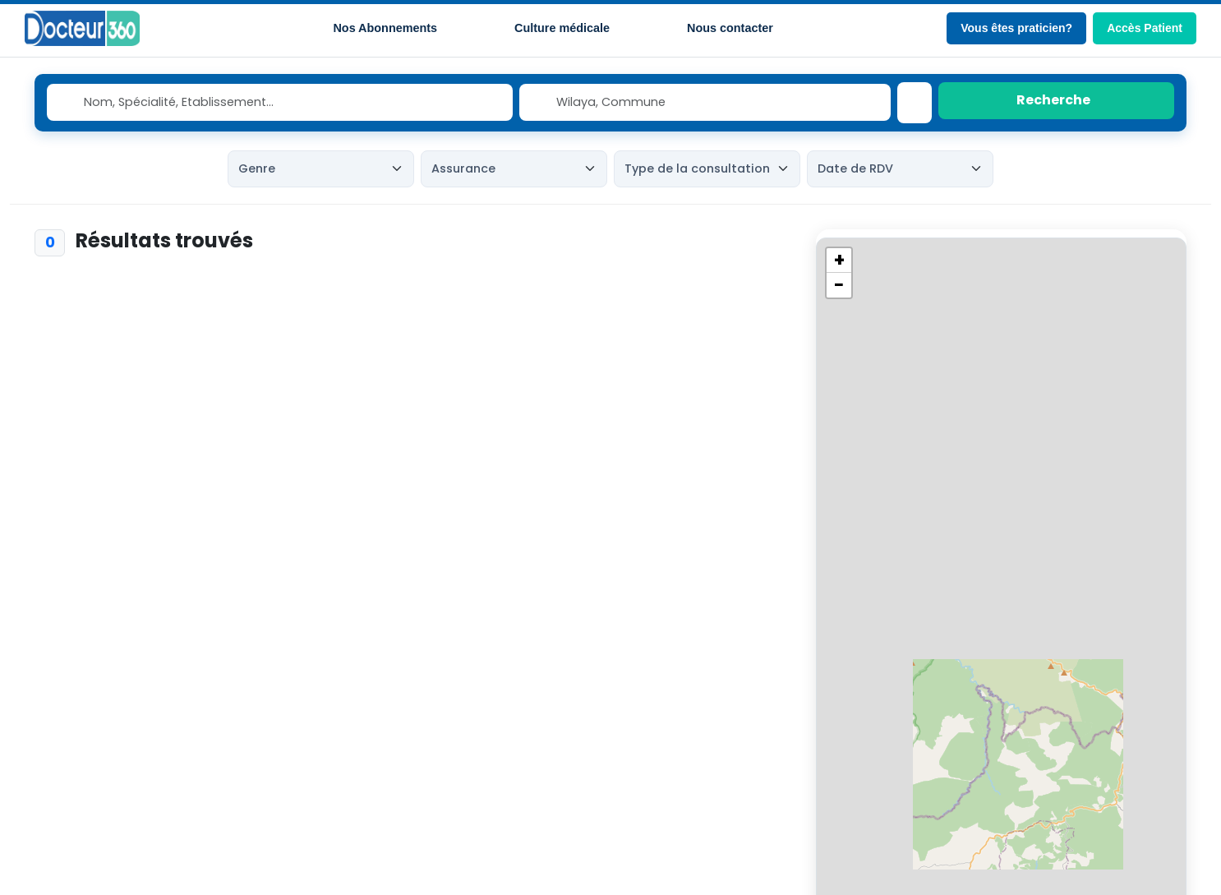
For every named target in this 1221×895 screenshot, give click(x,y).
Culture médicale (562, 28)
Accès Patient (1144, 28)
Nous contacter (730, 28)
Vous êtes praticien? (1016, 28)
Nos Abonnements (385, 28)
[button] (839, 260)
